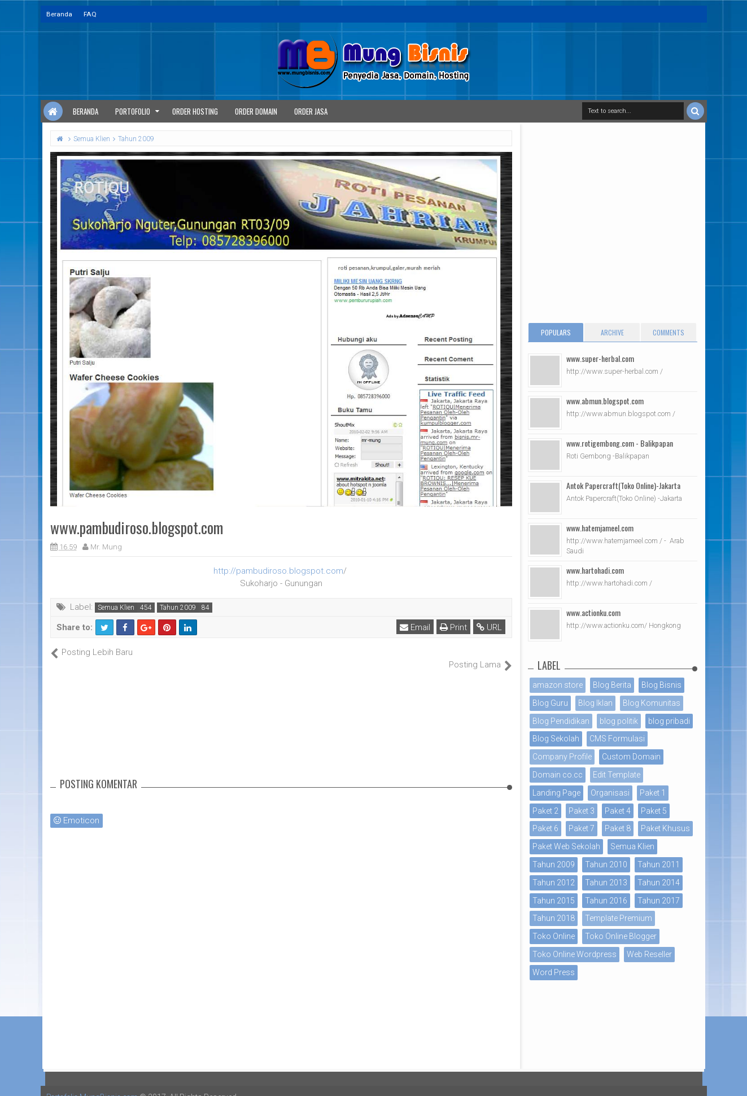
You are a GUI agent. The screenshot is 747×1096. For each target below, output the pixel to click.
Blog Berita (612, 684)
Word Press (553, 972)
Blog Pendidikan (560, 721)
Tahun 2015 (553, 900)
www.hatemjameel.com (600, 528)
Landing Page (556, 792)
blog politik (619, 721)
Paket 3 (582, 810)
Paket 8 (618, 828)
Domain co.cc (557, 774)
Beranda (59, 14)
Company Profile (562, 756)
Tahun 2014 (658, 882)
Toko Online (553, 936)
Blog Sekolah (555, 738)
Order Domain (256, 111)
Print (454, 627)
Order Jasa (310, 111)
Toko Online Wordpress (574, 954)
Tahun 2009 (178, 608)
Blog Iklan (595, 703)
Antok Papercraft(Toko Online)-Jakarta (623, 485)
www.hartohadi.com (595, 570)
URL (490, 627)
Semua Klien (116, 608)
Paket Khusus (665, 828)
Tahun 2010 (606, 864)
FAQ (90, 14)
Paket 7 (582, 828)
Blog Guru (550, 703)
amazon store (557, 684)
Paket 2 (545, 810)
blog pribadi (669, 721)
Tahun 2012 (553, 882)
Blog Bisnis (661, 684)
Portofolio (132, 111)
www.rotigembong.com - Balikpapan (619, 443)
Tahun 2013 (606, 882)
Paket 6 (545, 828)
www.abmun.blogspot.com (605, 401)
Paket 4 (618, 810)
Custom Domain (631, 756)
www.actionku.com (593, 612)
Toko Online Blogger (621, 936)
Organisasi (610, 792)
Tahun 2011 (658, 864)
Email (415, 627)
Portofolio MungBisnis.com (96, 1084)
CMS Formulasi (617, 738)
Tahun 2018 (553, 918)
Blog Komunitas (651, 703)
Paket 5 (654, 810)
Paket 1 (653, 792)
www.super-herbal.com (600, 358)
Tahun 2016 (606, 900)
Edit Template (616, 774)
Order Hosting (195, 111)
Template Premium (618, 918)
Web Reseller (649, 954)
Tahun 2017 (658, 900)
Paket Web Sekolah (566, 846)
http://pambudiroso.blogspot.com (278, 571)
